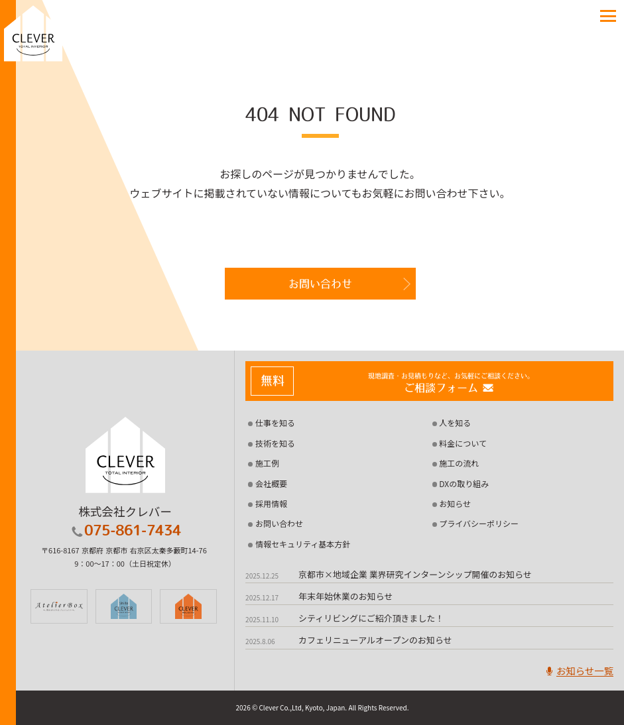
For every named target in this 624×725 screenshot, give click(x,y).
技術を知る (275, 443)
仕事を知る (275, 422)
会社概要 (271, 483)
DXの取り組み (464, 483)
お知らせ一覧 (578, 670)
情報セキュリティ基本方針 (302, 543)
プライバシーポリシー (479, 523)
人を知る (455, 422)
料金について (463, 443)
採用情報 (271, 503)
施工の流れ (459, 463)
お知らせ (455, 503)
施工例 (267, 463)
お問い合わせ (320, 283)
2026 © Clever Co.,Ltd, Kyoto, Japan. (291, 707)
